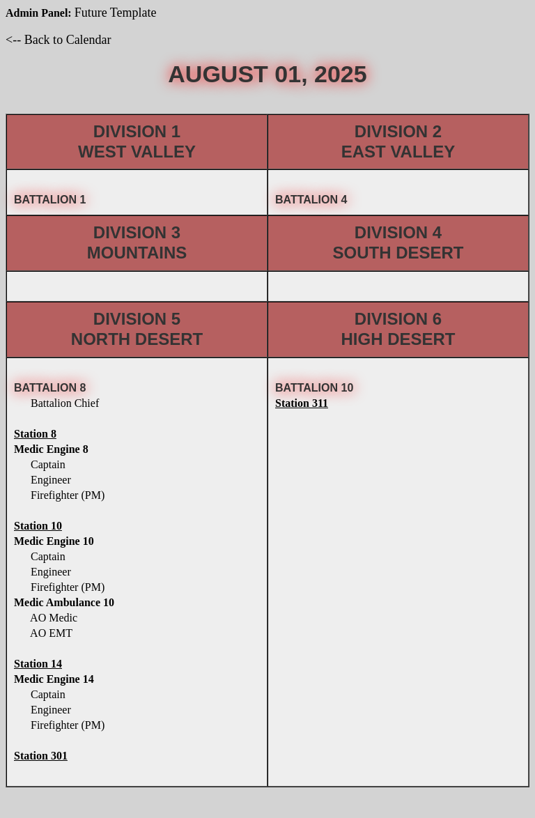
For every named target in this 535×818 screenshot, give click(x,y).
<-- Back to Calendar (58, 40)
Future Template (116, 13)
